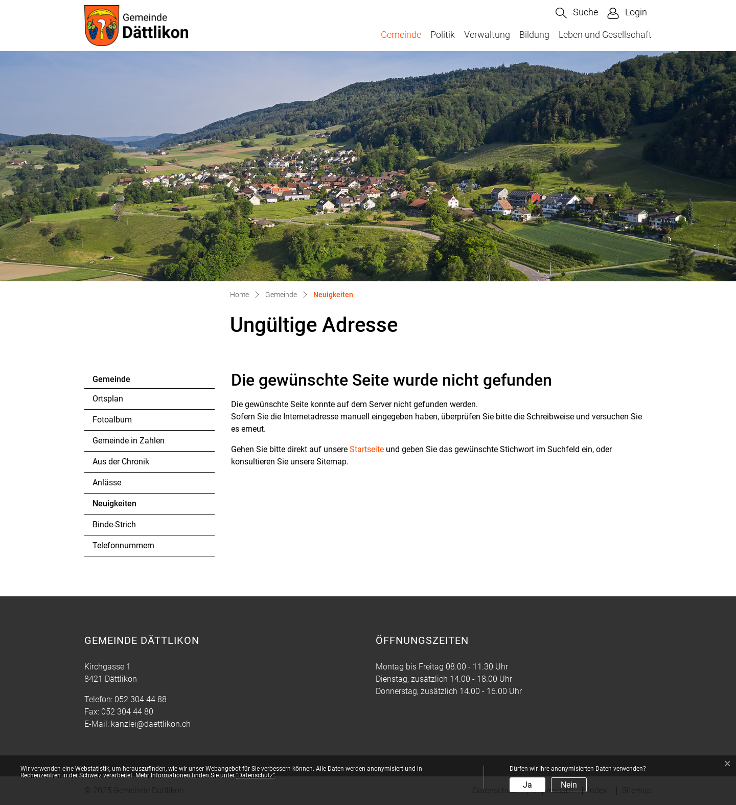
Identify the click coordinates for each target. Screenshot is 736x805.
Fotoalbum (112, 419)
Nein (569, 785)
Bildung (534, 34)
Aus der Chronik (121, 461)
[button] (577, 13)
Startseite (367, 449)
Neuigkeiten (120, 506)
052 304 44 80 (127, 712)
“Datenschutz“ (255, 775)
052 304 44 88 (140, 699)
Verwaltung (487, 34)
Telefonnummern (123, 545)
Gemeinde (401, 34)
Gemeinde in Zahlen (129, 440)
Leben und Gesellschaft (605, 34)
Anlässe (107, 482)
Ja (527, 785)
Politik (442, 34)
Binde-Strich (114, 524)
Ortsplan (108, 399)
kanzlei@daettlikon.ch (151, 724)
